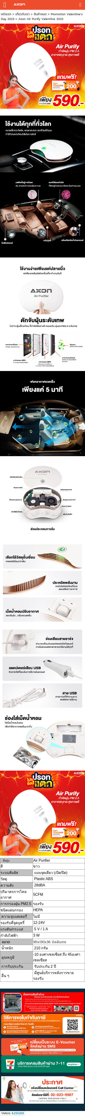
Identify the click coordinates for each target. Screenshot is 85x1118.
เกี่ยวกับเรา (22, 14)
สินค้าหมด (40, 14)
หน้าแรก (6, 14)
